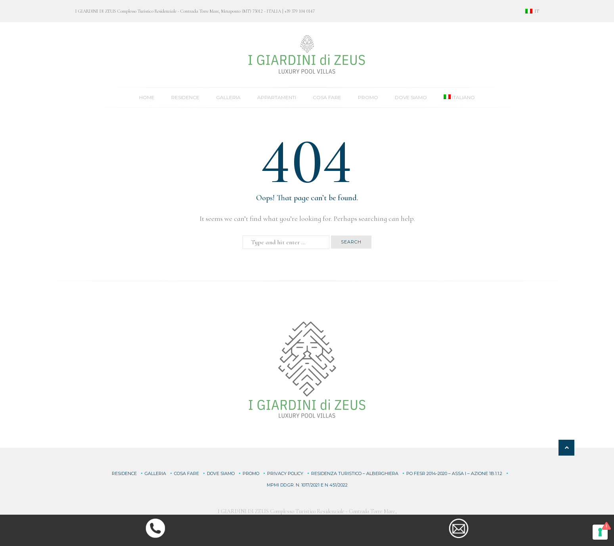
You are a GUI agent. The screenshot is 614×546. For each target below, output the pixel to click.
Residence (185, 97)
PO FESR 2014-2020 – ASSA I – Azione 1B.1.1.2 (454, 473)
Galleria (228, 97)
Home (147, 97)
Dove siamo (411, 97)
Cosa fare (327, 97)
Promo (368, 97)
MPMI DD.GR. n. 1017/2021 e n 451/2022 (307, 485)
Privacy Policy (285, 473)
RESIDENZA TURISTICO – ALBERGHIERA (354, 473)
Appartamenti (276, 97)
